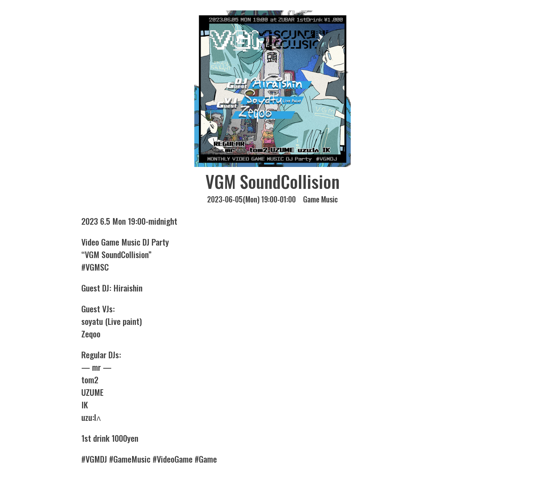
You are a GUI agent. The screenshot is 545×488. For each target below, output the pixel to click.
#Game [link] (206, 459)
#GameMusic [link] (130, 459)
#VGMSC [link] (95, 267)
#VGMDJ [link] (94, 459)
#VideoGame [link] (173, 459)
